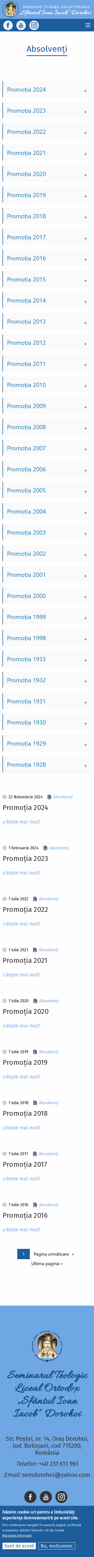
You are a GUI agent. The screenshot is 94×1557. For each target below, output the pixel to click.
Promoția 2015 (26, 279)
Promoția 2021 (26, 152)
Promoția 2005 (26, 490)
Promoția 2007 (26, 448)
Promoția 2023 (26, 110)
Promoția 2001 (26, 574)
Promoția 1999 (26, 617)
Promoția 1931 (26, 701)
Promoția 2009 (26, 406)
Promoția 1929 (26, 743)
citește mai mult (21, 822)
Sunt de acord (19, 1546)
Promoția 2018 (26, 216)
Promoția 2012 (26, 342)
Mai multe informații (17, 1535)
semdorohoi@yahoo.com (56, 1474)
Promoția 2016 (26, 258)
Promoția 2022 (26, 131)
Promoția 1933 (26, 659)
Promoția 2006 (26, 469)
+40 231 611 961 (58, 1463)
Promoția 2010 (26, 384)
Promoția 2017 (26, 237)
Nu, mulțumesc (57, 1546)
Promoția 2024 (26, 89)
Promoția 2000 (26, 595)
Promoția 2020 (26, 174)
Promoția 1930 (26, 722)
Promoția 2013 (26, 321)
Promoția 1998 (26, 638)
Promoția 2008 (26, 427)
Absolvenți (63, 797)
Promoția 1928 (26, 764)
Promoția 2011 (26, 363)
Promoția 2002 (26, 553)
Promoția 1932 (26, 680)
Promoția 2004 (26, 511)
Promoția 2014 (26, 300)
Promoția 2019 (26, 195)
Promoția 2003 (26, 532)
